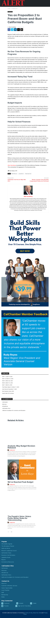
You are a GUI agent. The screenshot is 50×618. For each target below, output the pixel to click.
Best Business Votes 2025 (8, 391)
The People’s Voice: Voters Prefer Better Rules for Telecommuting (19, 518)
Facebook (6, 603)
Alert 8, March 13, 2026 (7, 382)
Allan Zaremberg (12, 27)
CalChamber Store (6, 408)
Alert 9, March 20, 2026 (7, 380)
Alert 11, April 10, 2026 (7, 376)
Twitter (34, 603)
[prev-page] (9, 532)
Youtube (6, 606)
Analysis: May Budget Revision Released (21, 447)
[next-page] (11, 532)
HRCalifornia (5, 406)
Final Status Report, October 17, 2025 (10, 387)
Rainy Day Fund (28, 173)
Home (9, 8)
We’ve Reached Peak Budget (20, 482)
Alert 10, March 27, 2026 (7, 378)
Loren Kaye (12, 450)
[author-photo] (8, 450)
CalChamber (5, 402)
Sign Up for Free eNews (24, 606)
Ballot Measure (14, 173)
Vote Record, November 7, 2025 (9, 389)
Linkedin (21, 603)
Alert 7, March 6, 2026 (7, 385)
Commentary (14, 8)
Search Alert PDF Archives (8, 393)
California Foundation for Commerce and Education (13, 410)
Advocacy (4, 404)
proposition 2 (21, 173)
